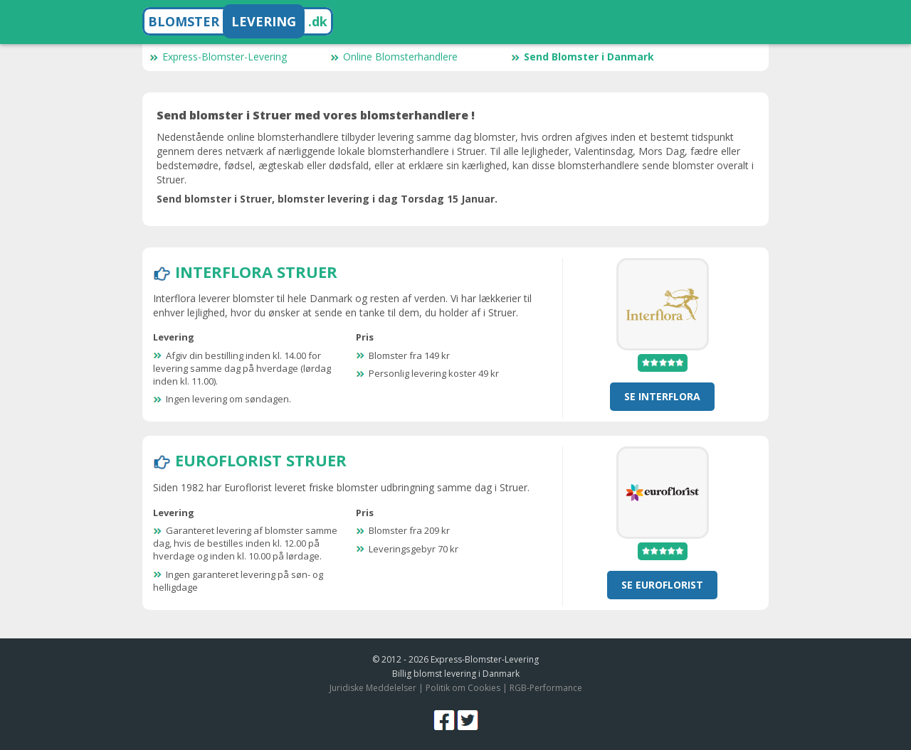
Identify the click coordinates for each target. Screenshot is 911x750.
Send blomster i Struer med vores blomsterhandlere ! (316, 115)
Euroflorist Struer (261, 460)
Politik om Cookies (463, 688)
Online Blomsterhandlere (394, 56)
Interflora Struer (256, 271)
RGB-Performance (546, 688)
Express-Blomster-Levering (218, 56)
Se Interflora (662, 396)
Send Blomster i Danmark (582, 56)
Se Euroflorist (662, 584)
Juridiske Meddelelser (373, 688)
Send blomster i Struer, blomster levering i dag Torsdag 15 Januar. (327, 198)
